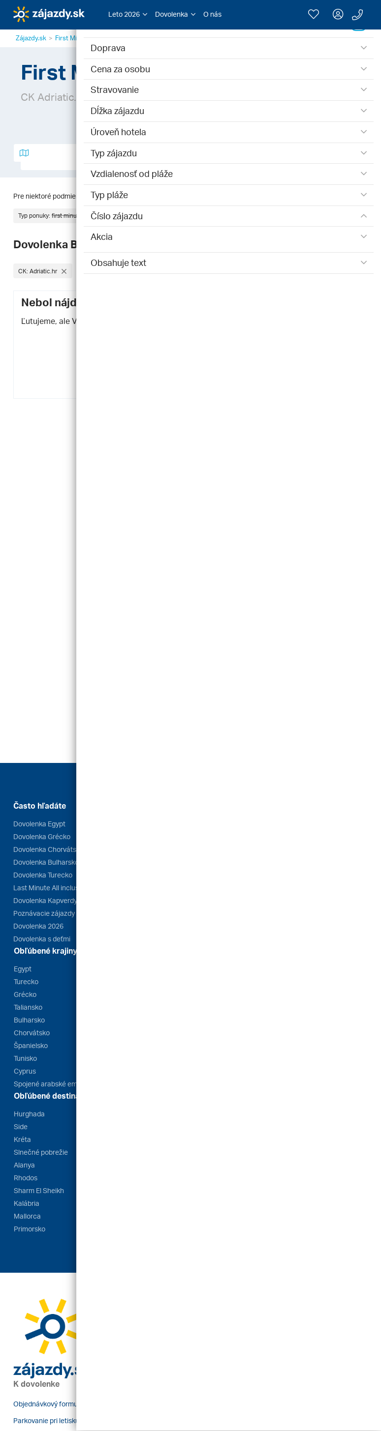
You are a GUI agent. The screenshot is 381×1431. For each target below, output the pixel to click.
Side (21, 1126)
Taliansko (28, 1007)
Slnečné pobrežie (41, 1152)
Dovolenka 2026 (38, 926)
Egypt (23, 968)
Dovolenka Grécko (41, 836)
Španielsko (31, 1045)
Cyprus (25, 1071)
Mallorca (27, 1216)
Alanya (24, 1165)
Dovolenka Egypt (39, 823)
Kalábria (26, 1203)
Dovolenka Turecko (42, 875)
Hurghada (29, 1114)
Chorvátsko (32, 1032)
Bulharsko (29, 1020)
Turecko (26, 981)
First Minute (72, 38)
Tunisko (25, 1058)
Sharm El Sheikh (39, 1190)
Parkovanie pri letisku (46, 1420)
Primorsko (29, 1229)
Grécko (25, 994)
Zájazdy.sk (31, 38)
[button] (127, 14)
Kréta (22, 1139)
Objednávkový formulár (49, 1404)
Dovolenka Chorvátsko (48, 849)
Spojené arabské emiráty (52, 1084)
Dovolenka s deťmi (41, 939)
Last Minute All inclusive (50, 887)
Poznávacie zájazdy (44, 913)
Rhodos (25, 1177)
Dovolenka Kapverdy (45, 900)
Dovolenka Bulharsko (46, 862)
